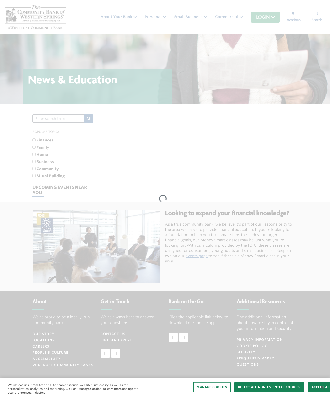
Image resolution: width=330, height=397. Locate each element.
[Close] (322, 387)
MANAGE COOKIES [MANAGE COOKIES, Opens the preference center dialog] (212, 387)
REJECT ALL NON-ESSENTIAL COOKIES (269, 387)
